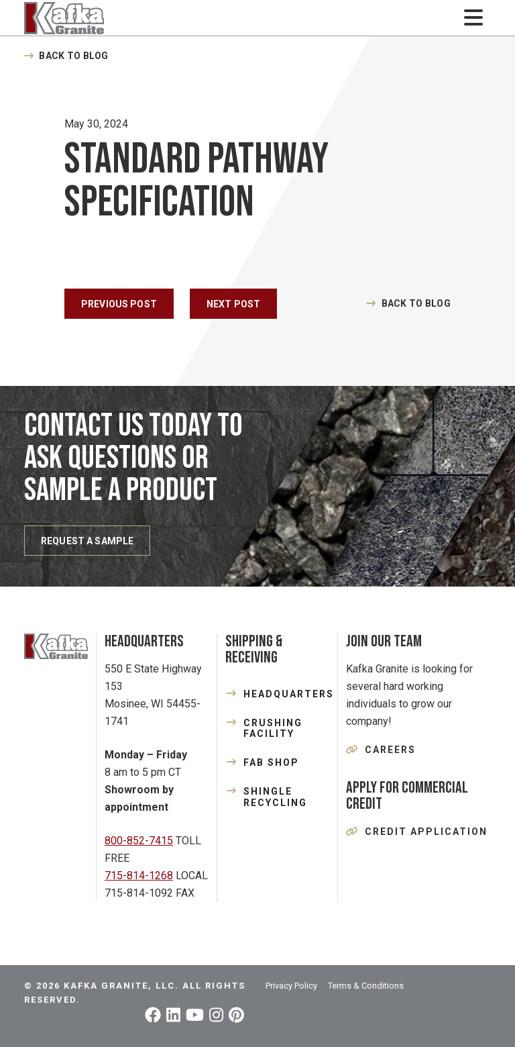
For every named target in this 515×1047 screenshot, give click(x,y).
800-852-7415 (139, 840)
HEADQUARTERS (286, 694)
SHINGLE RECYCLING (275, 797)
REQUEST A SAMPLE (87, 541)
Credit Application (426, 831)
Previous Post (119, 304)
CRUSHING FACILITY (272, 728)
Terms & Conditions (366, 986)
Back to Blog (73, 55)
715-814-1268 (139, 875)
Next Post (233, 304)
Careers (390, 749)
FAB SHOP (271, 762)
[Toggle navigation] (473, 18)
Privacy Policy (291, 986)
